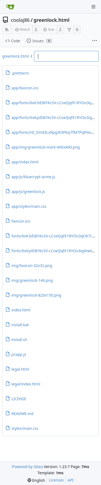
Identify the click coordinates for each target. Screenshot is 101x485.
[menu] (36, 480)
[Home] (10, 7)
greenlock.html (51, 20)
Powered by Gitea (27, 466)
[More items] (94, 41)
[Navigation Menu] (93, 7)
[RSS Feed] (6, 29)
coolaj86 (20, 20)
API (71, 480)
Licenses (56, 480)
